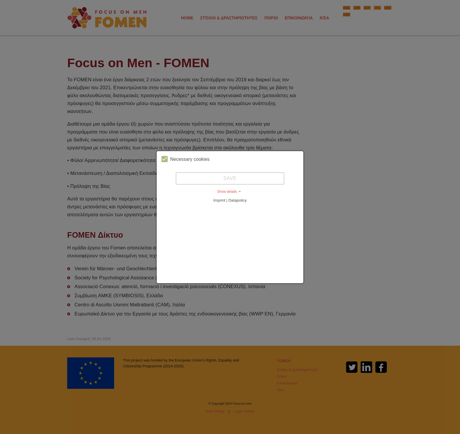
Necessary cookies (185, 159)
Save (230, 178)
